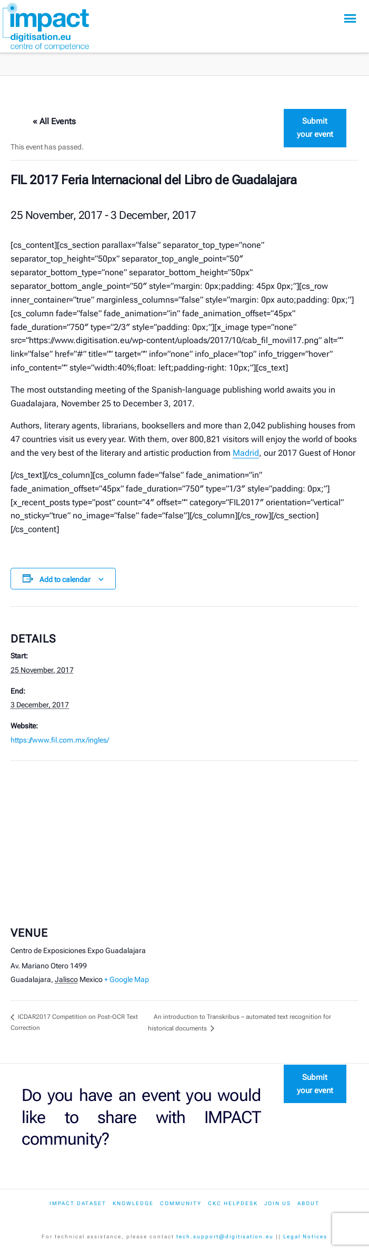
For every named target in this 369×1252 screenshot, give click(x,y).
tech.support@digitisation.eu (225, 1236)
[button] (350, 18)
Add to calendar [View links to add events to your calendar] (65, 579)
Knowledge (133, 1203)
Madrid (246, 453)
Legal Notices (305, 1236)
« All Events (54, 121)
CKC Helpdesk (233, 1203)
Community (181, 1203)
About (308, 1203)
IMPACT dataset (77, 1203)
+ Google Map (126, 979)
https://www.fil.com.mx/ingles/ (60, 740)
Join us (277, 1203)
